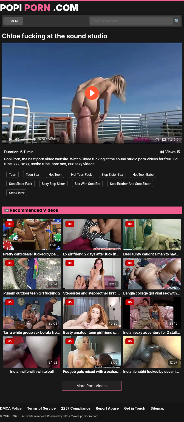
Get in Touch (134, 408)
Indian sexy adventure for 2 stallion (152, 332)
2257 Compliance (76, 408)
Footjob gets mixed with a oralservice (94, 371)
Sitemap (157, 408)
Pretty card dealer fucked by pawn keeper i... (40, 254)
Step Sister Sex (112, 174)
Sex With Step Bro (87, 184)
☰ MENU (13, 21)
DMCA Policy (11, 408)
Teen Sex (32, 174)
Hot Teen (54, 174)
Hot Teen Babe (143, 174)
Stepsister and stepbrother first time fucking (100, 293)
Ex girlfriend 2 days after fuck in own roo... (98, 254)
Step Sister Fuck (20, 184)
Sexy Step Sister (53, 184)
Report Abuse (107, 408)
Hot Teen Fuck (81, 174)
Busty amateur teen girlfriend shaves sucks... (101, 332)
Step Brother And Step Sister (130, 184)
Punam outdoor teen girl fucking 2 (31, 293)
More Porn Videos (92, 385)
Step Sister (16, 193)
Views (170, 152)
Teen (12, 174)
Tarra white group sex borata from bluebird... (40, 332)
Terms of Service (41, 408)
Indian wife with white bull (32, 371)
